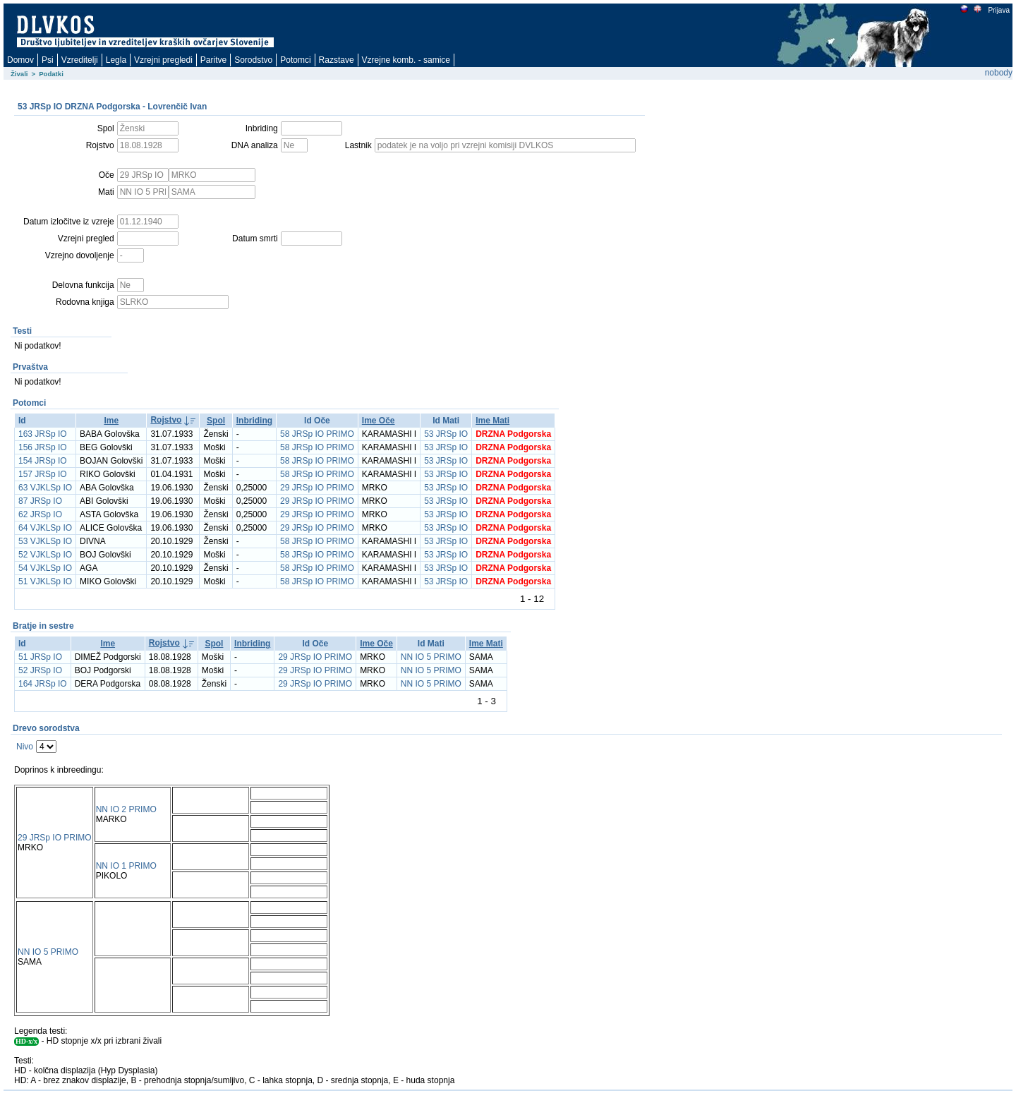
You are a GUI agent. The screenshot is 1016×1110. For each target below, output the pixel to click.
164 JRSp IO (42, 684)
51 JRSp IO (40, 657)
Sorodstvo (253, 60)
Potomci (295, 60)
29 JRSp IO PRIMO (317, 488)
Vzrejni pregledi (163, 60)
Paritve (213, 60)
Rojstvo (165, 420)
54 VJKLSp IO (45, 568)
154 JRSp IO (42, 461)
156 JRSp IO (42, 447)
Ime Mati (492, 421)
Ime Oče (378, 421)
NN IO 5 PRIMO (431, 657)
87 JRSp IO (40, 501)
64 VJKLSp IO (45, 528)
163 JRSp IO (42, 434)
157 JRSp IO (42, 474)
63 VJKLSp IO (45, 488)
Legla (116, 60)
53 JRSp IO (446, 434)
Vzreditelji (79, 60)
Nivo (24, 747)
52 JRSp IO (40, 670)
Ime (111, 421)
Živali (19, 74)
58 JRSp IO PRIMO (317, 434)
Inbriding (254, 421)
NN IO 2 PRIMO (126, 809)
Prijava (998, 10)
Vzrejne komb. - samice (406, 60)
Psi (48, 60)
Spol (216, 421)
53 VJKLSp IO (45, 541)
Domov (20, 60)
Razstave (336, 60)
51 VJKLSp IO (45, 581)
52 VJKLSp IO (45, 555)
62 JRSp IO (40, 514)
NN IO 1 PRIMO (126, 866)
